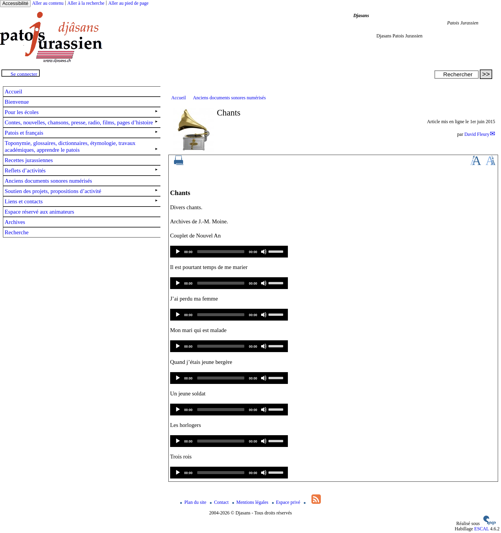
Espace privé (286, 502)
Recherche (17, 232)
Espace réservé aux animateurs (39, 212)
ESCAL (481, 528)
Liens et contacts (81, 201)
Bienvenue (17, 102)
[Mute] (264, 252)
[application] (229, 252)
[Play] (178, 252)
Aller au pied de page (128, 3)
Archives (15, 222)
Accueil (178, 97)
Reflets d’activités (81, 170)
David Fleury (477, 134)
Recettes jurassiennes (29, 160)
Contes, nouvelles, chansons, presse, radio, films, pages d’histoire (81, 122)
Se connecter (24, 74)
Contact (220, 502)
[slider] (220, 251)
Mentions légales (251, 502)
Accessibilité (15, 3)
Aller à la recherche (85, 3)
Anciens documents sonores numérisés (229, 97)
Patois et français (81, 133)
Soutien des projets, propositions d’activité (81, 191)
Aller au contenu (48, 3)
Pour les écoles (81, 112)
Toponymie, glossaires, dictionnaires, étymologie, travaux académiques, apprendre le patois (81, 146)
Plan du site (194, 502)
